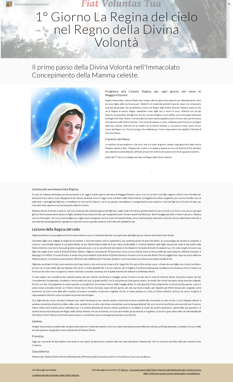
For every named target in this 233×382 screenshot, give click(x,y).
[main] (116, 29)
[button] (229, 4)
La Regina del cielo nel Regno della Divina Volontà (55, 375)
